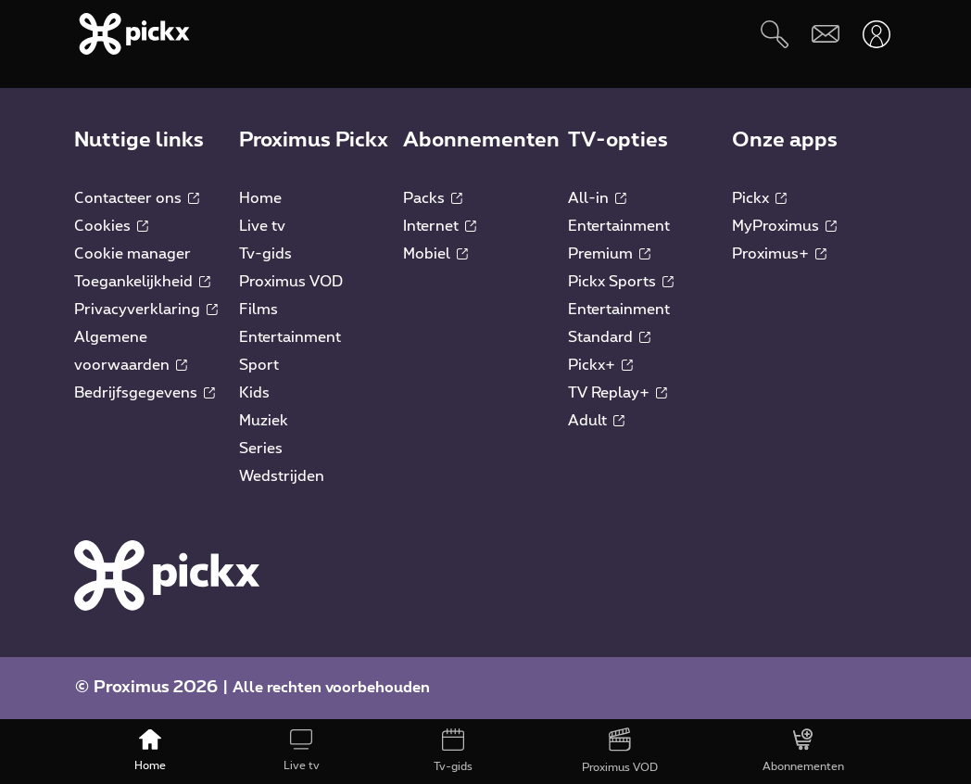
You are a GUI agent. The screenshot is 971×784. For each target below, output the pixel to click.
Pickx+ (600, 365)
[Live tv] (302, 751)
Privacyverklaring (146, 309)
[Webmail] (825, 33)
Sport (259, 365)
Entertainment (290, 337)
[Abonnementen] (803, 751)
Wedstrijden (281, 476)
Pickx (759, 198)
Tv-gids (265, 254)
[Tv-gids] (453, 751)
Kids (254, 393)
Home (260, 198)
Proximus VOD (291, 281)
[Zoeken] (774, 33)
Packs (432, 198)
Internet (439, 226)
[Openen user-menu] (876, 33)
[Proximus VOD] (620, 751)
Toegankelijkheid (142, 281)
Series (261, 448)
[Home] (150, 751)
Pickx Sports (621, 281)
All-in (597, 198)
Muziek (263, 420)
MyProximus (784, 226)
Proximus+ (779, 254)
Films (258, 309)
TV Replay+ (617, 393)
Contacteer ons (136, 198)
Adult (596, 420)
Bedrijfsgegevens (144, 393)
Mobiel (435, 254)
